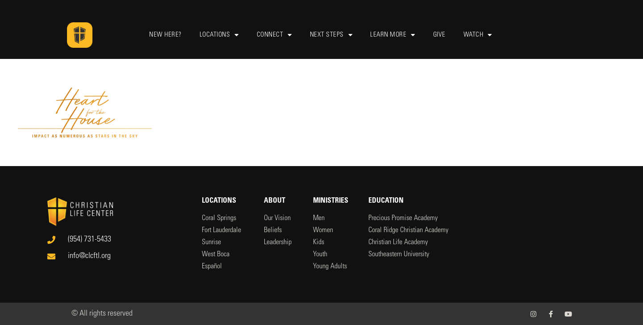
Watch (477, 35)
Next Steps (331, 35)
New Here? (165, 35)
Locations (219, 35)
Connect (274, 35)
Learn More (392, 35)
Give (439, 35)
